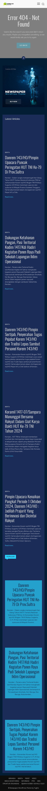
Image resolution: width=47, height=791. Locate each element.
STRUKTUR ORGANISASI (11, 784)
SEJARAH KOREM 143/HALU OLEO (32, 784)
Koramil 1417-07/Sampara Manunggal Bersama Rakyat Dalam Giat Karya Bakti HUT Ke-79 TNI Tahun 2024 (23, 421)
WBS (38, 781)
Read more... (9, 197)
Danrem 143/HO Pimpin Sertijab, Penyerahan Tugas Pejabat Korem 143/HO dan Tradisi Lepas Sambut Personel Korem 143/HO (23, 338)
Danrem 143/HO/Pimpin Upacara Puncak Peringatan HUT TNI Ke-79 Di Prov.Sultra (23, 165)
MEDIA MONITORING (12, 781)
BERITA (7, 152)
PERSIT (27, 778)
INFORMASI (25, 781)
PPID (33, 781)
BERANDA (12, 778)
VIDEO (34, 778)
